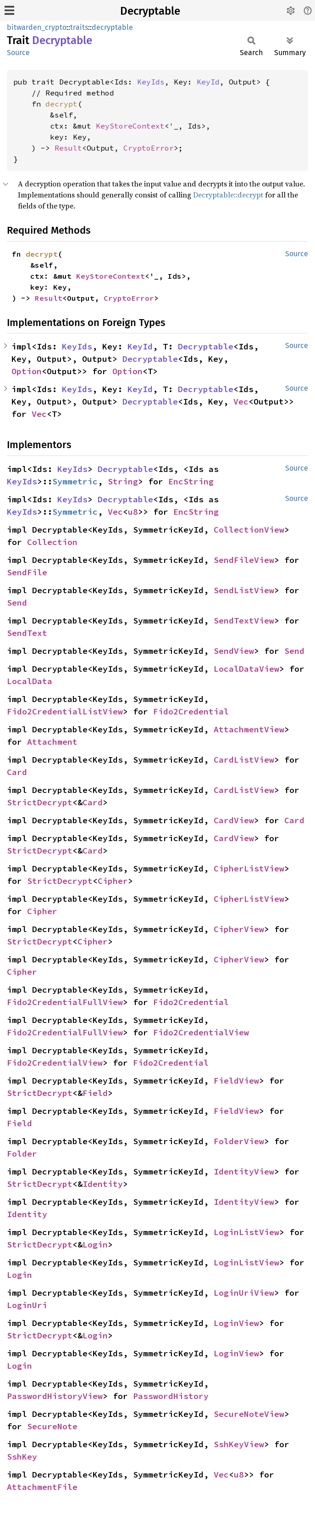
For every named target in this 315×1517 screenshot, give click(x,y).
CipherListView (249, 868)
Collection (52, 542)
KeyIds (151, 81)
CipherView (239, 929)
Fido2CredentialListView (65, 711)
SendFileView (244, 560)
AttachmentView (249, 729)
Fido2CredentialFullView (65, 1002)
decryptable (112, 27)
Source (18, 52)
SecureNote (52, 1426)
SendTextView (244, 620)
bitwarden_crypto (36, 27)
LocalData (29, 681)
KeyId (208, 81)
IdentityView (244, 1171)
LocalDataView (246, 668)
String (123, 481)
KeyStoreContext (130, 125)
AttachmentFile (42, 1487)
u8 (133, 511)
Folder (22, 1153)
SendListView (244, 590)
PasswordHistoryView (55, 1396)
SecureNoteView (249, 1414)
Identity (103, 1184)
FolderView (239, 1141)
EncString (191, 481)
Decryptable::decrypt (228, 195)
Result (68, 147)
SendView (234, 651)
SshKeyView (239, 1444)
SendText (27, 633)
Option (26, 371)
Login (95, 1244)
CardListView (244, 759)
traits (79, 27)
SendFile (27, 572)
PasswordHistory (171, 1396)
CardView (234, 820)
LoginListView (246, 1232)
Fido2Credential (191, 711)
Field (95, 1093)
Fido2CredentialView (201, 1032)
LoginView (236, 1323)
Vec (241, 401)
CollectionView (249, 529)
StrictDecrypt (39, 802)
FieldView (236, 1080)
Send (17, 602)
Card (17, 772)
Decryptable (150, 11)
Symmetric (75, 481)
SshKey (22, 1456)
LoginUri (27, 1305)
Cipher (113, 881)
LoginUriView (244, 1292)
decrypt (61, 103)
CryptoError (148, 147)
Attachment (52, 741)
